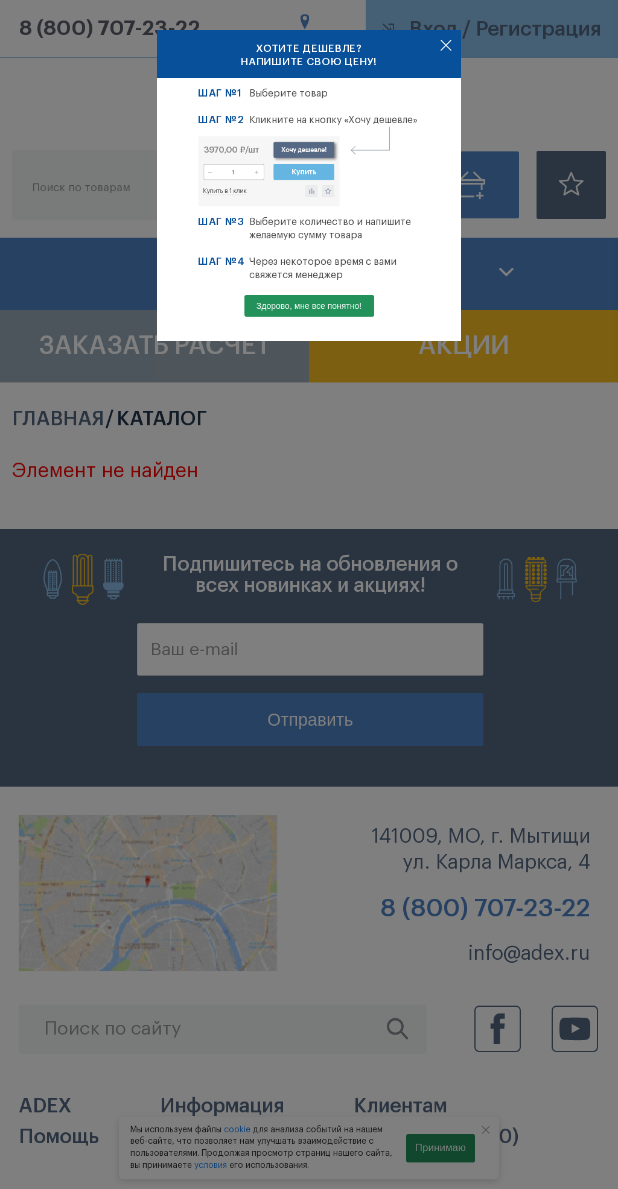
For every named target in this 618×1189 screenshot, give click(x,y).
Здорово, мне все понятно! (309, 306)
